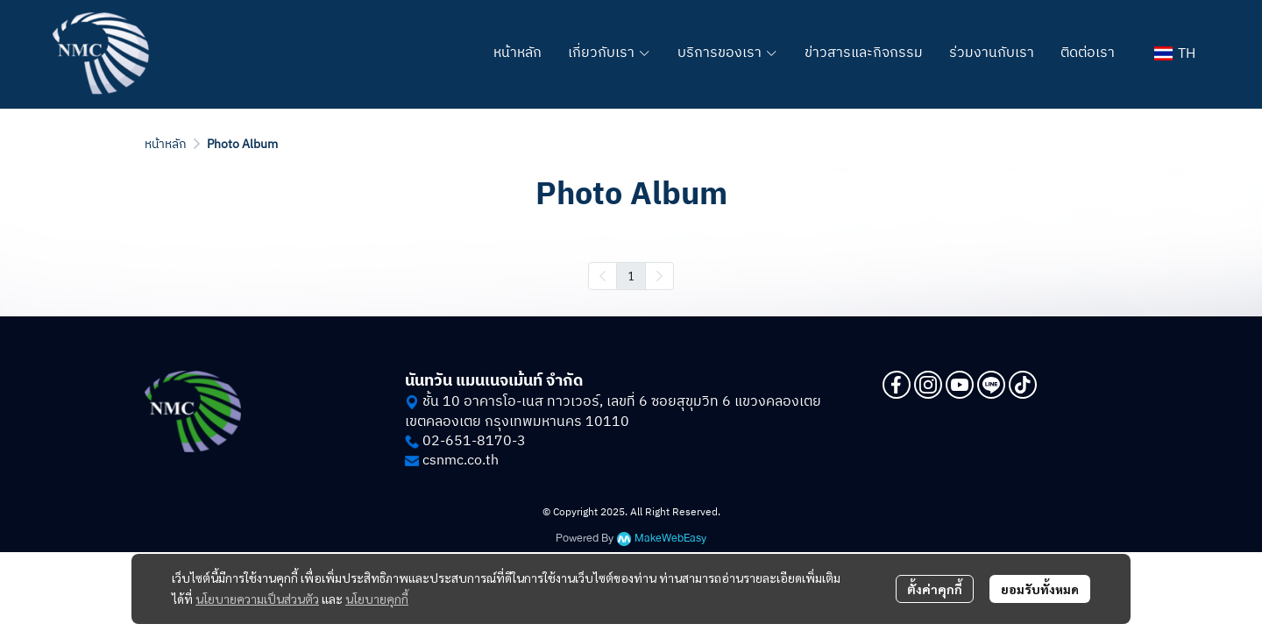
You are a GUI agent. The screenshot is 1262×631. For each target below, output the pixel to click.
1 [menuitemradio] (631, 275)
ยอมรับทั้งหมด (1040, 589)
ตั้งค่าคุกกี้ (934, 589)
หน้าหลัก (166, 144)
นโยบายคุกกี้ (376, 598)
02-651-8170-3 (474, 441)
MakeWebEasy (670, 538)
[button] (1174, 54)
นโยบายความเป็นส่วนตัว (257, 598)
